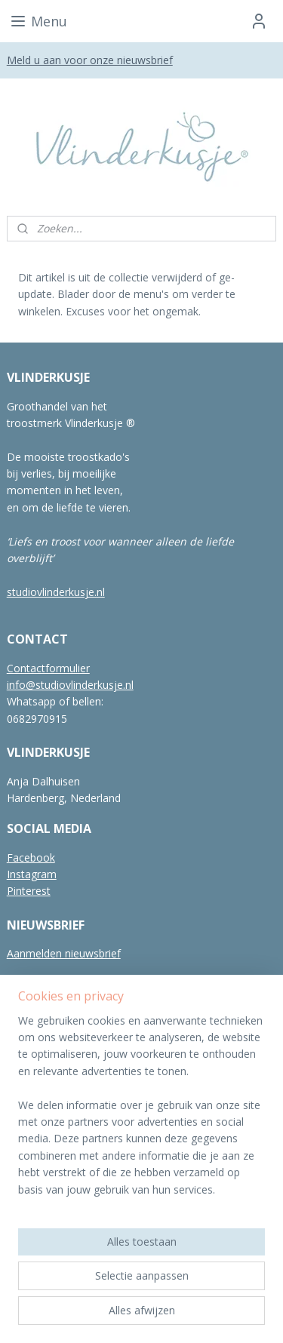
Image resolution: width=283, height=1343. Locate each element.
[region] (141, 1111)
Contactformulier (48, 668)
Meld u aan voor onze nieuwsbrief (90, 60)
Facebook (31, 857)
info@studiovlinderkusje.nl (70, 685)
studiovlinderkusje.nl (56, 592)
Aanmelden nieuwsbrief (64, 953)
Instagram (32, 874)
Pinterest (29, 891)
